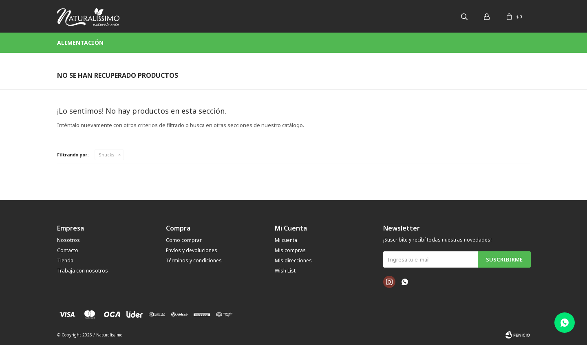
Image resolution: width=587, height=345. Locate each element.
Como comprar (184, 240)
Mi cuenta (286, 240)
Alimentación (80, 42)
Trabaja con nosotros (82, 270)
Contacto (67, 250)
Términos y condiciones (194, 260)
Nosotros (68, 240)
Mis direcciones (293, 260)
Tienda (65, 260)
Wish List (285, 270)
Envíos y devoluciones (191, 250)
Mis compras (290, 250)
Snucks (107, 155)
